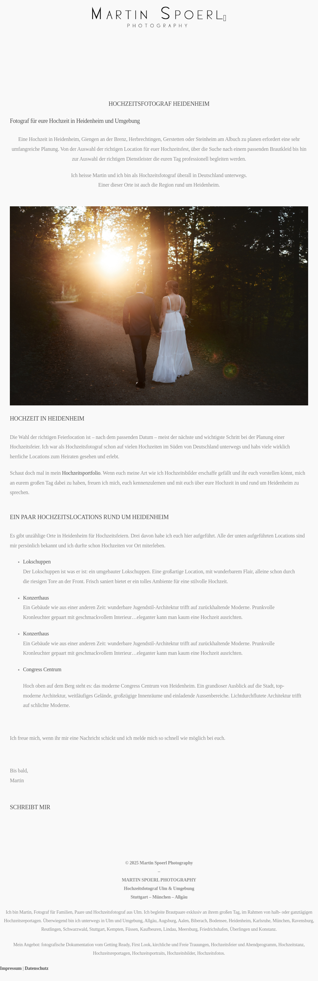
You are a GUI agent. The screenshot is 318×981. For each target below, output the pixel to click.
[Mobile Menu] (224, 18)
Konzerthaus (36, 598)
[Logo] (157, 18)
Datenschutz (36, 968)
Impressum (11, 968)
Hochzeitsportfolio (81, 473)
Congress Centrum (42, 669)
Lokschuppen (37, 561)
